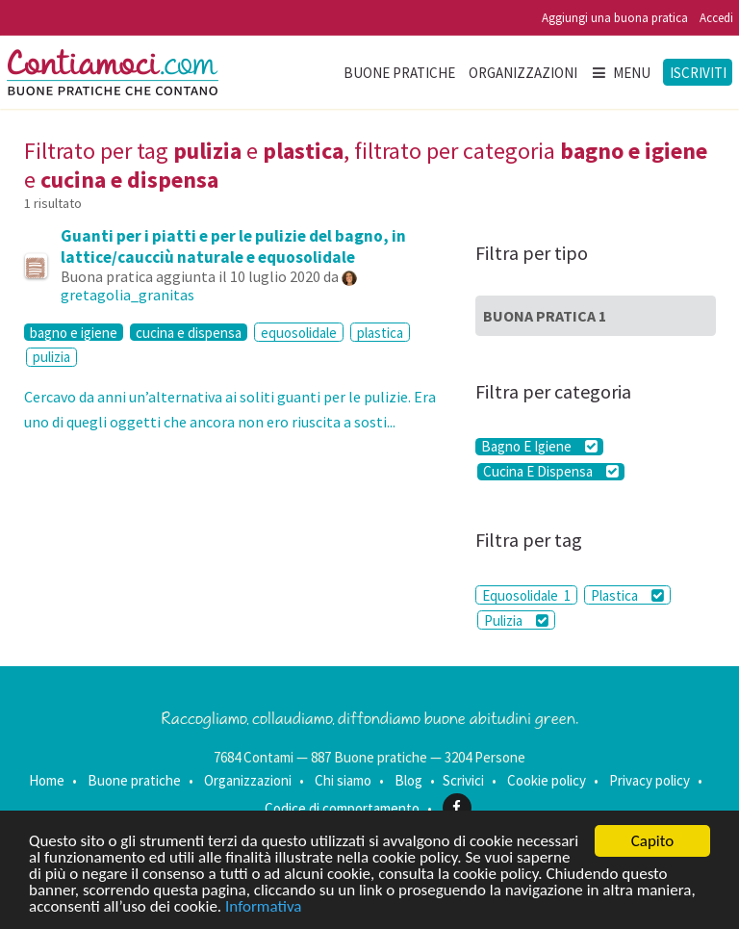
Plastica (627, 595)
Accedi (716, 18)
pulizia (51, 357)
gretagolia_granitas (127, 294)
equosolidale (299, 332)
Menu (620, 73)
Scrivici (463, 780)
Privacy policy (649, 780)
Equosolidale (526, 595)
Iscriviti (698, 73)
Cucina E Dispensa (551, 471)
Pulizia (516, 620)
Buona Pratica (544, 315)
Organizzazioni (523, 73)
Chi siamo (343, 780)
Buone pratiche (399, 73)
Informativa (263, 907)
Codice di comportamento (342, 807)
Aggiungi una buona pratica (615, 18)
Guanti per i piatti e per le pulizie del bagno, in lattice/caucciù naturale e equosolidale (233, 246)
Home (46, 780)
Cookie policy (546, 780)
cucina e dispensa (189, 332)
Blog (408, 780)
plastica (380, 332)
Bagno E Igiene (539, 446)
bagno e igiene (73, 332)
